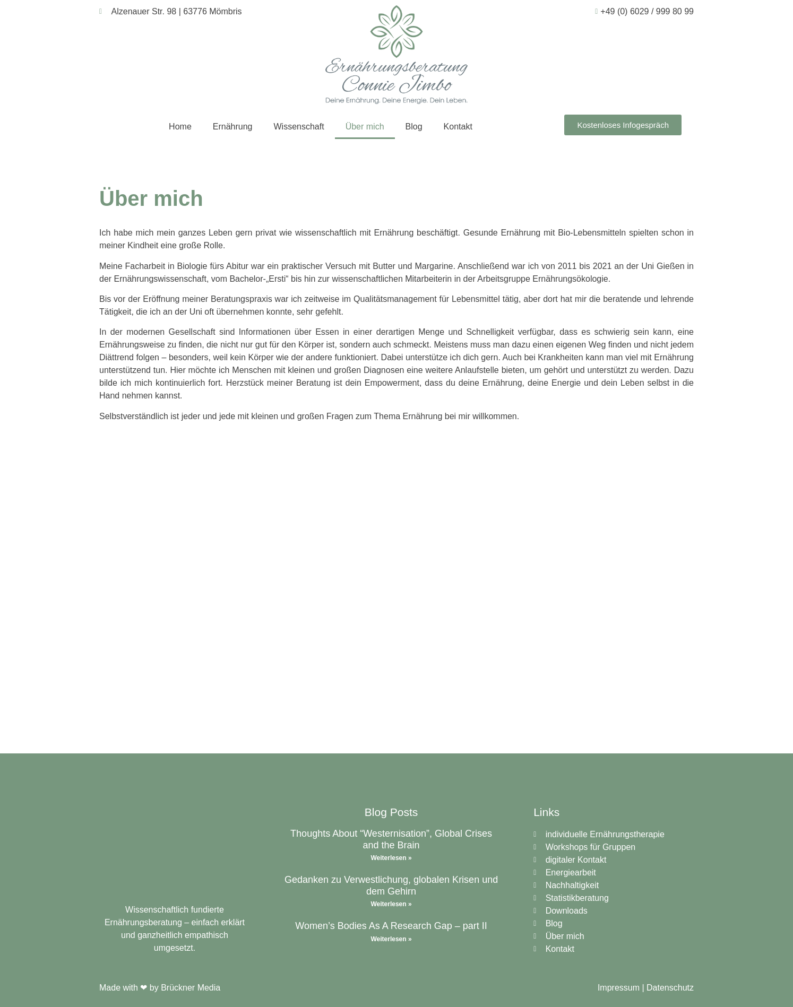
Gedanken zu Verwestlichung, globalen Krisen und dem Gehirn (391, 885)
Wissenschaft (299, 126)
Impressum (619, 987)
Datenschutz (670, 987)
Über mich (365, 126)
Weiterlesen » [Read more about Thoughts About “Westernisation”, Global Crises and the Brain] (390, 858)
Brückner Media (190, 987)
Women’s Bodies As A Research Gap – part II (391, 926)
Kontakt (458, 126)
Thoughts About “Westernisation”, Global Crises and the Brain (391, 839)
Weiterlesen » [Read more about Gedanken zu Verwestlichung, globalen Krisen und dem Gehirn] (390, 904)
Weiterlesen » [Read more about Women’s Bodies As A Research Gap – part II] (390, 939)
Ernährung (233, 126)
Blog (414, 126)
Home (180, 126)
